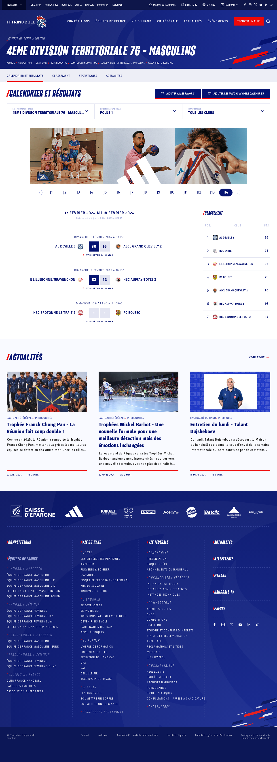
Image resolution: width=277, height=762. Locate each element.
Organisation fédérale (169, 578)
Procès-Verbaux (159, 677)
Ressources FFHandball (103, 712)
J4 (89, 192)
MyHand (220, 575)
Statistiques (88, 76)
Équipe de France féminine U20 (30, 616)
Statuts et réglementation (167, 635)
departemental (59, 63)
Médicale (154, 652)
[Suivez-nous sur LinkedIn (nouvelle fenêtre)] (266, 4)
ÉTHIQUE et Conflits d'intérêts (170, 630)
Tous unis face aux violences (103, 616)
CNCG (150, 614)
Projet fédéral (158, 564)
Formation (35, 5)
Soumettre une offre (97, 698)
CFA (83, 662)
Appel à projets (92, 632)
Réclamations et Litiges (165, 646)
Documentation (162, 665)
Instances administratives (167, 589)
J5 (103, 192)
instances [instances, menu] (15, 5)
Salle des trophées (21, 686)
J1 (50, 192)
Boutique (66, 5)
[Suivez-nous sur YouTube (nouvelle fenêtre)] (261, 4)
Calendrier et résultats (25, 76)
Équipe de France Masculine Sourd (33, 596)
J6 (116, 192)
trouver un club (248, 21)
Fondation (102, 5)
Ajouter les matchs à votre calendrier (236, 93)
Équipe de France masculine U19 (31, 585)
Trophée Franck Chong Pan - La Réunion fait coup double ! (41, 428)
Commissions (160, 603)
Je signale (117, 5)
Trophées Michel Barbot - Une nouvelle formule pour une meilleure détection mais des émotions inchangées (131, 435)
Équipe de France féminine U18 (30, 621)
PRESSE (219, 609)
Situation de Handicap (97, 657)
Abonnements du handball (167, 569)
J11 (183, 192)
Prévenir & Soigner (95, 569)
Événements (218, 21)
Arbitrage (154, 641)
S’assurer (88, 575)
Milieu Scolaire (93, 585)
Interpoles (225, 418)
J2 (62, 192)
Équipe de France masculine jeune (33, 646)
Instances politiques (163, 583)
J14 (224, 192)
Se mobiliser (90, 610)
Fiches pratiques (159, 693)
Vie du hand (141, 21)
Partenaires (51, 5)
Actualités (193, 21)
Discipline (154, 625)
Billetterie (223, 559)
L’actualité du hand (203, 418)
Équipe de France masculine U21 (31, 580)
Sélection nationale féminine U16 (32, 627)
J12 (197, 192)
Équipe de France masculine (28, 575)
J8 (143, 192)
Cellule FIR (89, 673)
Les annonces (91, 693)
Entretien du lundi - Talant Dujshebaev (219, 428)
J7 (130, 192)
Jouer (88, 553)
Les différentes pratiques (100, 558)
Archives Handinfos (162, 682)
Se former (91, 640)
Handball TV (224, 592)
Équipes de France (110, 21)
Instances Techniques (163, 594)
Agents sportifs (159, 609)
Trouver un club (94, 591)
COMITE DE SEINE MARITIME (84, 63)
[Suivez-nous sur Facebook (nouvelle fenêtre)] (244, 4)
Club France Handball (24, 680)
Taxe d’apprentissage (96, 678)
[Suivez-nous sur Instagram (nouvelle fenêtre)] (250, 4)
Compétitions (78, 21)
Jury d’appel (156, 657)
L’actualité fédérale (20, 418)
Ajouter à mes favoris (178, 93)
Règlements (156, 671)
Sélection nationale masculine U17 (34, 591)
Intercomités (43, 418)
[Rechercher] (268, 21)
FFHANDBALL (159, 553)
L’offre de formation (97, 646)
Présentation (157, 558)
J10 (170, 192)
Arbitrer (87, 564)
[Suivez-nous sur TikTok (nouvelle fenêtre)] (271, 4)
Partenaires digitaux (97, 627)
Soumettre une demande (99, 704)
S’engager (91, 599)
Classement (61, 76)
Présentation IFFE (94, 652)
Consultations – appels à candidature (176, 698)
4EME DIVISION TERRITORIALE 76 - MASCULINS (123, 63)
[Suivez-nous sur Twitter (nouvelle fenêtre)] (255, 4)
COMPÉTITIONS (157, 619)
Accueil (11, 63)
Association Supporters (25, 691)
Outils (78, 5)
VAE (83, 668)
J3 (76, 192)
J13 (210, 192)
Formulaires (156, 687)
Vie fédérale (167, 21)
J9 (156, 192)
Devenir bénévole (94, 621)
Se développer (91, 605)
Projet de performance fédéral (105, 580)
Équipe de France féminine (27, 610)
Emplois (89, 5)
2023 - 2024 (41, 63)
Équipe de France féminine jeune (31, 666)
